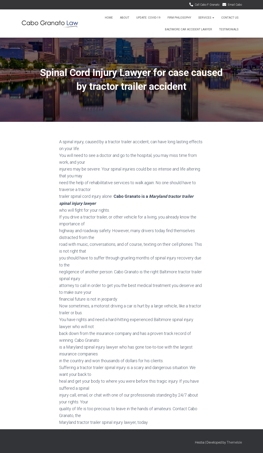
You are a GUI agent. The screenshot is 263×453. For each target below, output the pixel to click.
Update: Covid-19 (148, 17)
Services (206, 17)
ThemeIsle (234, 442)
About (124, 17)
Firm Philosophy (179, 17)
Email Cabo (235, 4)
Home (109, 17)
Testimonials (228, 29)
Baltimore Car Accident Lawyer (188, 29)
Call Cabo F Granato (207, 4)
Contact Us (229, 17)
